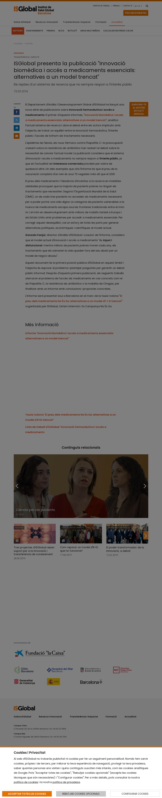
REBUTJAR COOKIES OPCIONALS (81, 794)
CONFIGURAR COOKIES (135, 794)
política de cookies (26, 782)
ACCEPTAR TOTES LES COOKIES (27, 794)
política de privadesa (66, 782)
